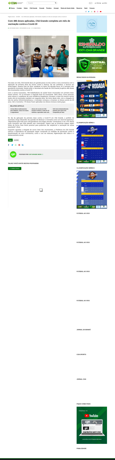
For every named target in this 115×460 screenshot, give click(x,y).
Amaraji (56, 8)
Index (104, 3)
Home (12, 8)
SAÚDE (18, 16)
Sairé (85, 8)
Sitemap (98, 3)
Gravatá (41, 8)
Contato (19, 8)
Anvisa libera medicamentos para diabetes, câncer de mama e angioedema (19, 110)
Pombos (49, 8)
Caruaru (92, 8)
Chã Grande (33, 8)
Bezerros (79, 8)
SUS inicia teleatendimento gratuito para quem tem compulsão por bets (60, 110)
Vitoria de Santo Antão (67, 8)
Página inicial (11, 16)
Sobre (26, 8)
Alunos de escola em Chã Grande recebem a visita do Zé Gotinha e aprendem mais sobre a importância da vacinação (41, 110)
